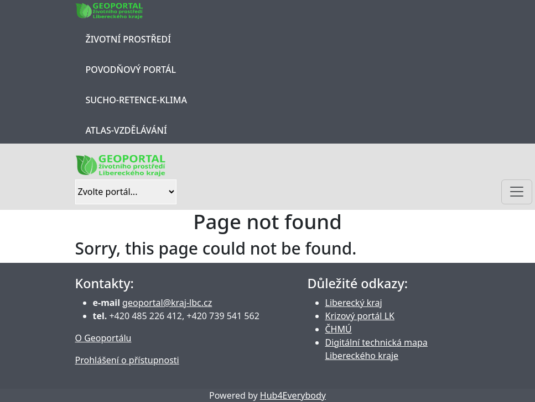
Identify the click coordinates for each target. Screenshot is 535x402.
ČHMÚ (338, 329)
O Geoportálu (103, 338)
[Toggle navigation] (516, 191)
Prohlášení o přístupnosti (127, 360)
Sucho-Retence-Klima (136, 100)
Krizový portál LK (359, 316)
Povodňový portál (131, 70)
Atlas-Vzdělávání (126, 130)
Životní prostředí (128, 39)
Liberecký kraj (353, 303)
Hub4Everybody (293, 395)
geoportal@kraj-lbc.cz (167, 303)
